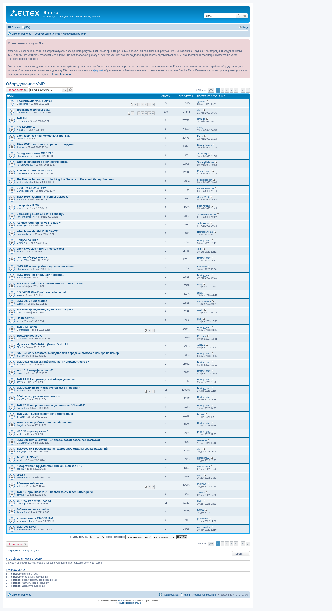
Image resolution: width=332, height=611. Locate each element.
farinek (200, 414)
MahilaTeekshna (25, 190)
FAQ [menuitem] (27, 27)
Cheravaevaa (23, 156)
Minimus (21, 243)
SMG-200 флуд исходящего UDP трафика (45, 309)
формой (98, 70)
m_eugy (21, 416)
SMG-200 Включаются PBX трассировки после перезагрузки (58, 439)
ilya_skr (20, 425)
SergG (200, 510)
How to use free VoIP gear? (35, 170)
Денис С (201, 101)
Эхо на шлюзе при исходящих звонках (43, 135)
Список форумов (21, 594)
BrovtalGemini (204, 145)
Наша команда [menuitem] (170, 594)
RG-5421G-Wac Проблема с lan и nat (41, 292)
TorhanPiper (203, 153)
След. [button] (248, 90)
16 (153, 113)
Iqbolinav (21, 277)
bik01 (200, 501)
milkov (20, 486)
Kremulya (202, 266)
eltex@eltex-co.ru (61, 74)
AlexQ (20, 130)
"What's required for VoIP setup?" (39, 222)
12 (139, 113)
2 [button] (222, 90)
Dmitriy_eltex (204, 240)
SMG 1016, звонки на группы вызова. (42, 196)
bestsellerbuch (24, 182)
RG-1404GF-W (26, 127)
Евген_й (21, 303)
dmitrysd (21, 147)
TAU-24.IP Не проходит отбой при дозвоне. (46, 379)
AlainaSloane (204, 301)
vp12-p (21, 474)
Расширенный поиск (245, 15)
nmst (19, 286)
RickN (20, 138)
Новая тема (16, 90)
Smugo (22, 503)
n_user (20, 356)
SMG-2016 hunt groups (32, 300)
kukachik (21, 373)
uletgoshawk (203, 458)
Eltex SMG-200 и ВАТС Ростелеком (40, 248)
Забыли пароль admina (33, 509)
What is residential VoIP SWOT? (38, 231)
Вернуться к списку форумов (24, 550)
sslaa (19, 295)
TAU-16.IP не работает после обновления (45, 422)
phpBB (121, 600)
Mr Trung (23, 338)
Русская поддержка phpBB (128, 603)
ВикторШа (22, 408)
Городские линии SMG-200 (35, 153)
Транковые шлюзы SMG (33, 109)
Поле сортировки (129, 537)
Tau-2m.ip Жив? (27, 457)
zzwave (20, 495)
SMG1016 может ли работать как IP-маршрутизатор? (53, 361)
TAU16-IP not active (30, 335)
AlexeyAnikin (23, 529)
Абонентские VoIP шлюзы (34, 101)
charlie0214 (203, 197)
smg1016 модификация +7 (35, 370)
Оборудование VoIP (25, 84)
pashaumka (23, 477)
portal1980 (22, 260)
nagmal (20, 469)
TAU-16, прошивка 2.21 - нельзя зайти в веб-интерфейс (55, 492)
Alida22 (201, 345)
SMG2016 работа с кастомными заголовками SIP (50, 283)
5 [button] (236, 90)
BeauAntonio (203, 206)
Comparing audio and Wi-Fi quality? (40, 214)
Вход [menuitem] (245, 27)
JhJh (19, 251)
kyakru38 (202, 484)
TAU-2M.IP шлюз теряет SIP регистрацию (45, 413)
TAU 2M (22, 118)
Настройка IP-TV (28, 205)
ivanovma (24, 442)
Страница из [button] (211, 90)
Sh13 (21, 434)
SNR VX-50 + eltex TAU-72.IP (35, 500)
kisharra (23, 121)
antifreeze (24, 329)
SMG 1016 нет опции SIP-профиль (40, 274)
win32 (22, 312)
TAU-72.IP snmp (27, 326)
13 (142, 113)
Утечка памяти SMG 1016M (35, 518)
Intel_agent (22, 451)
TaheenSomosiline (26, 217)
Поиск (239, 15)
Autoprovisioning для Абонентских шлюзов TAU (50, 466)
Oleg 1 (20, 347)
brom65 (20, 199)
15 (149, 113)
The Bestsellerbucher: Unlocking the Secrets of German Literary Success (65, 179)
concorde (23, 104)
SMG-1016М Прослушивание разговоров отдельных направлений (62, 448)
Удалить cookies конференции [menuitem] (200, 594)
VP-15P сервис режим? (32, 431)
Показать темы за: (86, 537)
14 (146, 113)
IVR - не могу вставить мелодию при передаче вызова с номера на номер (68, 353)
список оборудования (32, 257)
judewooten (203, 518)
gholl (199, 110)
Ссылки (16, 27)
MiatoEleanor (23, 173)
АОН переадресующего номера (38, 396)
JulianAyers (23, 225)
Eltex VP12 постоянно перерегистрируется (46, 144)
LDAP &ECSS (26, 318)
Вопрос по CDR (27, 240)
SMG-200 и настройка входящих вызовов (45, 266)
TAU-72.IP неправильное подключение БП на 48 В (51, 405)
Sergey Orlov (25, 521)
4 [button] (231, 90)
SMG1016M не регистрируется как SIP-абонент (48, 387)
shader (20, 460)
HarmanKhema (24, 234)
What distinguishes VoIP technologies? (43, 161)
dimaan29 (22, 512)
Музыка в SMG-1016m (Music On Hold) (43, 344)
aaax (19, 382)
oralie (200, 475)
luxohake (21, 208)
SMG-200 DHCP (27, 526)
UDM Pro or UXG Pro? (31, 187)
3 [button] (227, 90)
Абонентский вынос (30, 483)
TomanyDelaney (25, 164)
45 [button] (243, 90)
